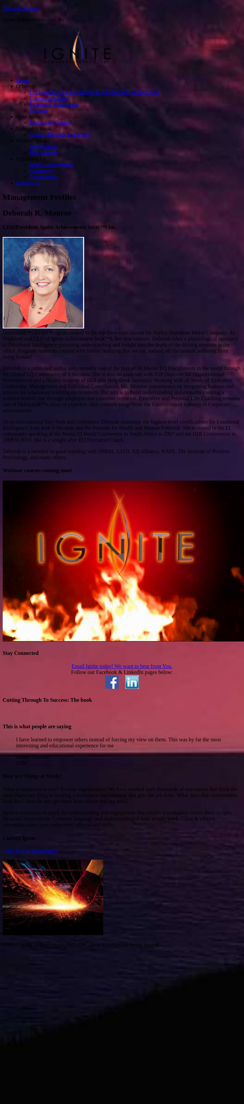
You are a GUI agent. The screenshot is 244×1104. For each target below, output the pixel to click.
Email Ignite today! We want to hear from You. (122, 666)
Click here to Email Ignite (30, 851)
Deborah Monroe (21, 8)
